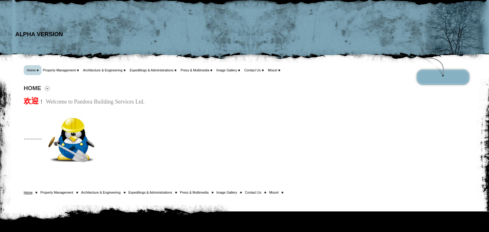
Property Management (59, 70)
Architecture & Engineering (103, 70)
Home (31, 70)
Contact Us (252, 70)
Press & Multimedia (195, 70)
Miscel (272, 70)
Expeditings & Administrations (151, 70)
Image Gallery (226, 70)
